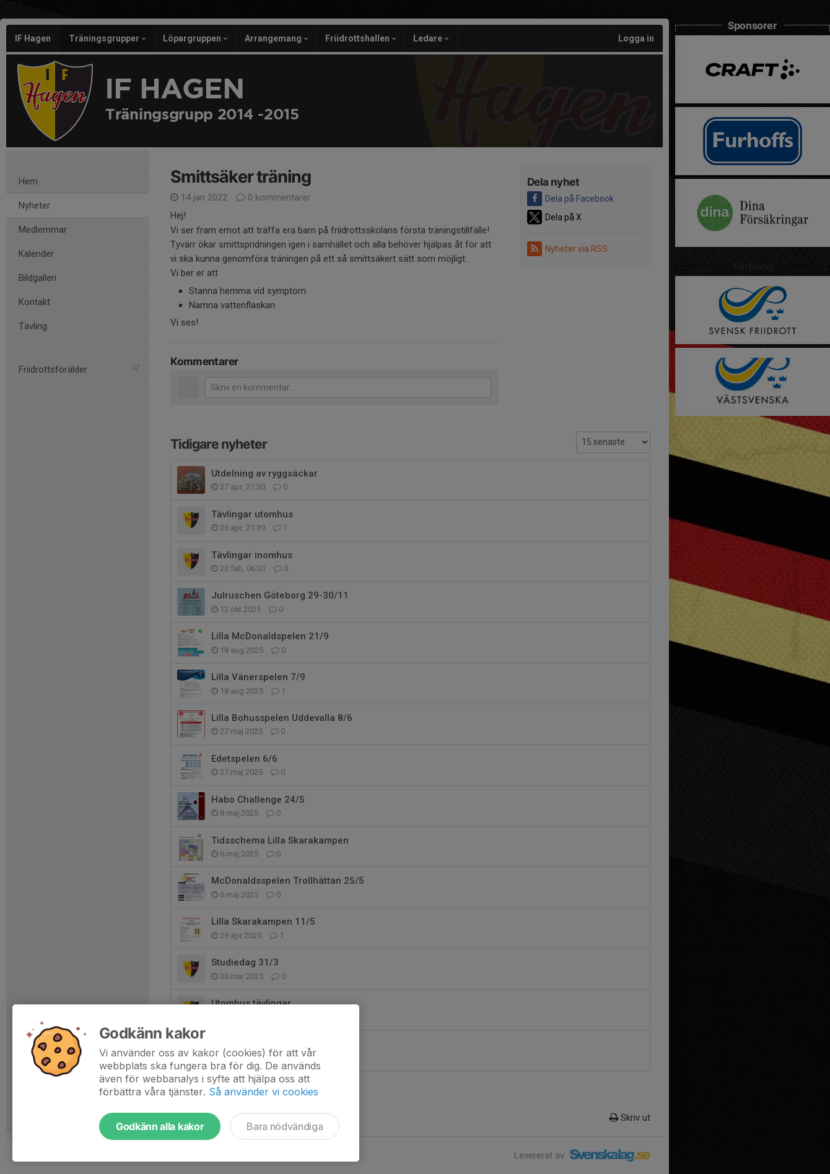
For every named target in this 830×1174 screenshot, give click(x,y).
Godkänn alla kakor (160, 1126)
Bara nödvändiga (285, 1126)
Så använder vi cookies (263, 1092)
